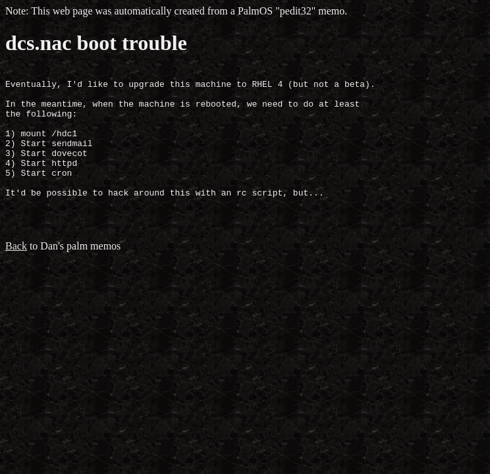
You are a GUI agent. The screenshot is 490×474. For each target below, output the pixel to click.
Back (16, 273)
